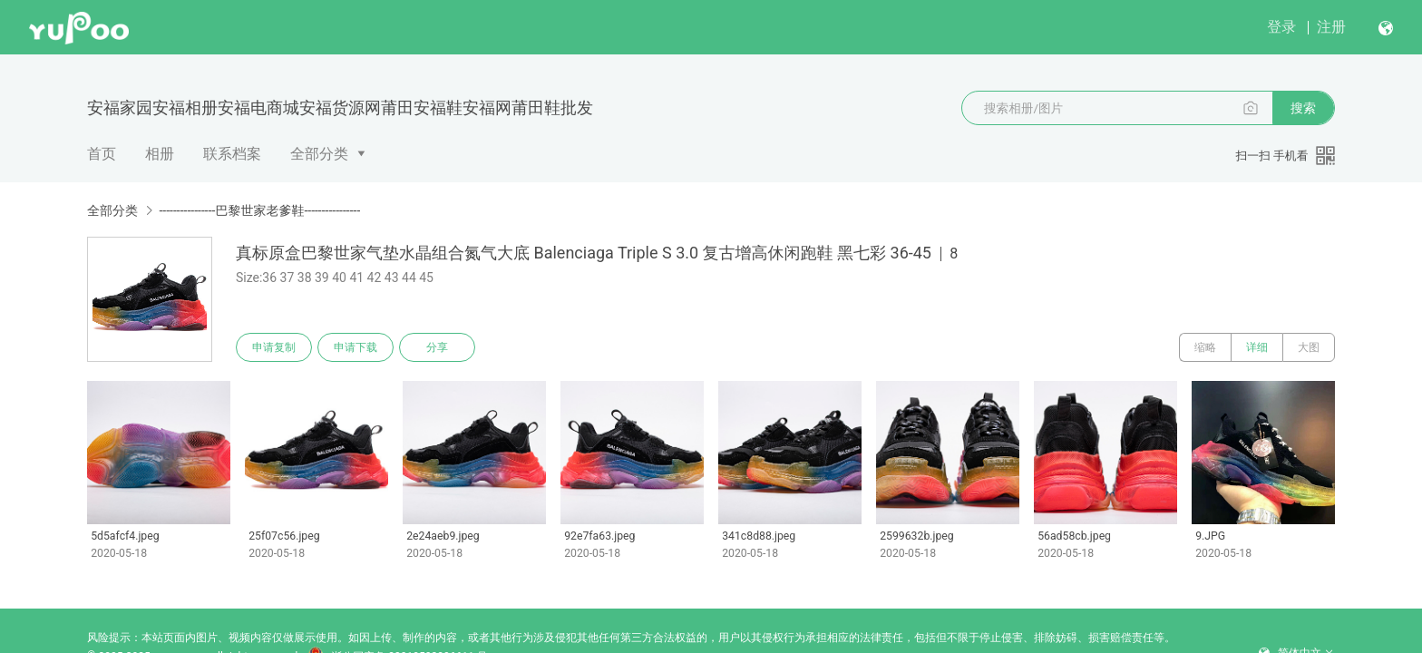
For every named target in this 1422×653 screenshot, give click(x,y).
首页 (101, 153)
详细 (1257, 347)
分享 (437, 347)
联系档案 (232, 153)
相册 (159, 153)
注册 (1331, 26)
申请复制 (274, 347)
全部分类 (319, 153)
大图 (1309, 347)
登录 (1281, 26)
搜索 (1303, 108)
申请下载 (355, 347)
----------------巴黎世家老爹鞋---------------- (259, 210)
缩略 (1205, 347)
